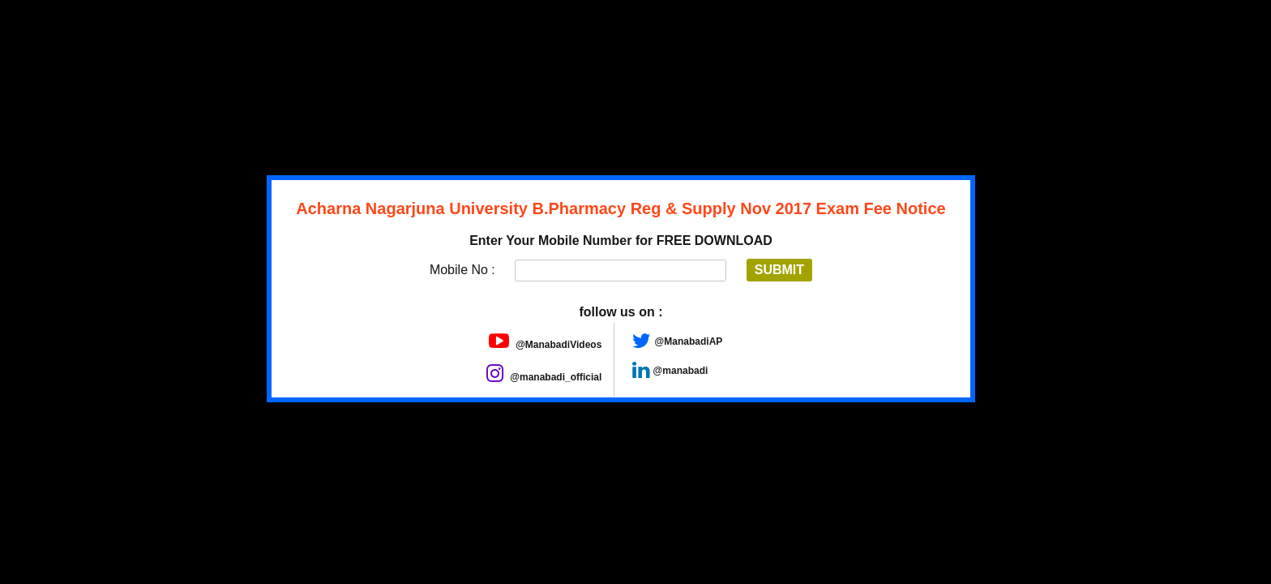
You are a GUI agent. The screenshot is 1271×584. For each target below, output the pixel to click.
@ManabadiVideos (545, 344)
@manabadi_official (543, 377)
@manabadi (680, 370)
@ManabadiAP (689, 341)
